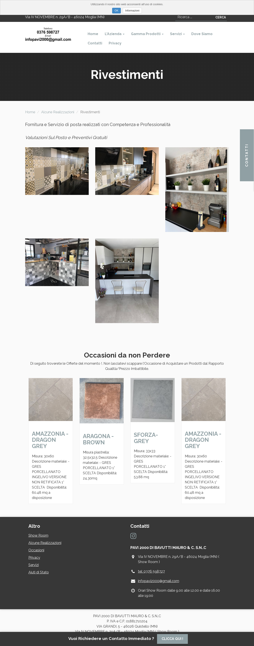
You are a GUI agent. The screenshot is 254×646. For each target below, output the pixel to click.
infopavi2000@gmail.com (158, 581)
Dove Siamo (202, 34)
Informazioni (132, 10)
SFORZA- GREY (146, 438)
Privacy (115, 43)
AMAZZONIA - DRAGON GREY (50, 440)
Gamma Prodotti (147, 34)
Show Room (38, 535)
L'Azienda (115, 34)
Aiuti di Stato (38, 572)
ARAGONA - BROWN (98, 439)
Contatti (95, 43)
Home (93, 34)
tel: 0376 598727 (151, 571)
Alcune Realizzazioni (57, 112)
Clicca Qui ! (172, 639)
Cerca (220, 17)
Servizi (177, 34)
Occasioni (36, 550)
